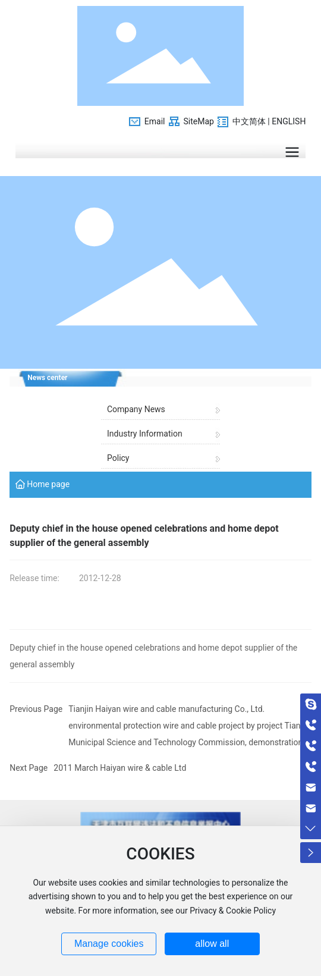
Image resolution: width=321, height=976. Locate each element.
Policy (118, 458)
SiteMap (198, 121)
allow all (212, 944)
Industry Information (144, 433)
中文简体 (249, 121)
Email (154, 121)
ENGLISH (289, 121)
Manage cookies (109, 944)
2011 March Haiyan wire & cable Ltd (120, 768)
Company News (136, 409)
